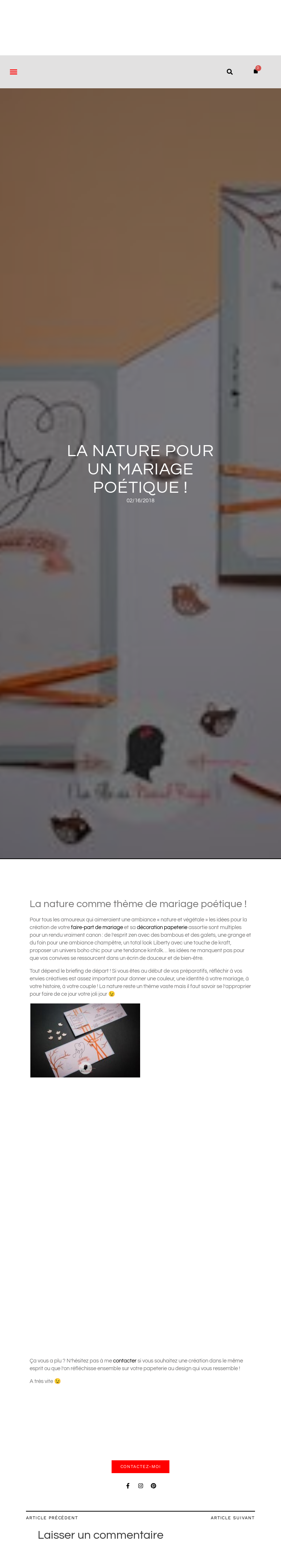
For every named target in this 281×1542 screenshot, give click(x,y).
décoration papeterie (162, 927)
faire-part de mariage (97, 927)
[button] (13, 72)
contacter (125, 1361)
